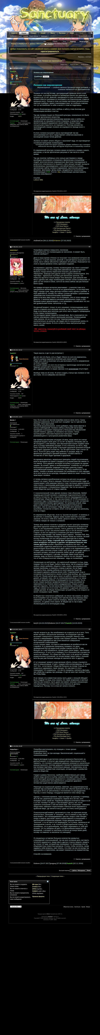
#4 (89, 416)
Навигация (44, 36)
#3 (89, 350)
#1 (89, 68)
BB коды (35, 884)
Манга (53, 33)
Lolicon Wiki (38, 180)
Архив (83, 907)
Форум (24, 33)
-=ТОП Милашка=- (62, 224)
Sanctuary (77, 907)
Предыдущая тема (43, 876)
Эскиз (62, 232)
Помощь (73, 41)
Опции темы (64, 64)
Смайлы (35, 887)
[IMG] (34, 889)
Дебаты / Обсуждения (37, 44)
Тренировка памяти (63, 222)
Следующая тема (57, 876)
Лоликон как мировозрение (52, 61)
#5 (89, 629)
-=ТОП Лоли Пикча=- (62, 226)
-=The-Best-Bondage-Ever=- (62, 230)
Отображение (84, 64)
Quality (69, 232)
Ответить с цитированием (82, 236)
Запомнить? (49, 44)
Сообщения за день (16, 36)
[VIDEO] (35, 891)
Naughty (55, 232)
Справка (25, 36)
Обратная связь (68, 907)
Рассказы (62, 33)
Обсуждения (22, 44)
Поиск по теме (74, 64)
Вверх (88, 870)
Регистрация (84, 41)
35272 (20, 116)
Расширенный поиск (84, 36)
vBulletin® (50, 916)
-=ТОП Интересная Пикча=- (62, 228)
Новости (14, 33)
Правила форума (38, 896)
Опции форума (33, 36)
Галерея (33, 33)
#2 (89, 247)
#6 (89, 746)
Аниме (43, 33)
